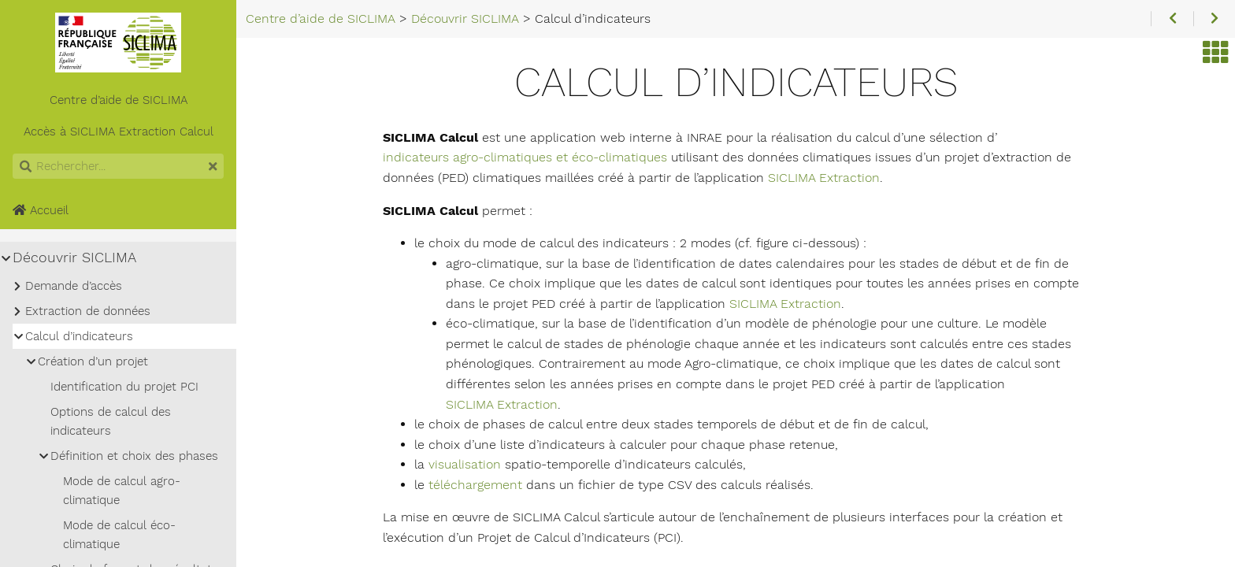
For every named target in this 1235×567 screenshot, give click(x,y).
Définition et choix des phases (134, 456)
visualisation (464, 465)
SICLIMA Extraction (824, 178)
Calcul (196, 131)
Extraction (147, 131)
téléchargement (475, 485)
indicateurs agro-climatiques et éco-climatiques (525, 157)
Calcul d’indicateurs (79, 336)
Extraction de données (87, 311)
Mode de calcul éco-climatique (119, 534)
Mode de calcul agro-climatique (121, 490)
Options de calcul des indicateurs (110, 421)
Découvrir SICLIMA (74, 257)
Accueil (41, 210)
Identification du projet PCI (124, 387)
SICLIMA (92, 131)
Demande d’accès (73, 286)
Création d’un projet (93, 361)
